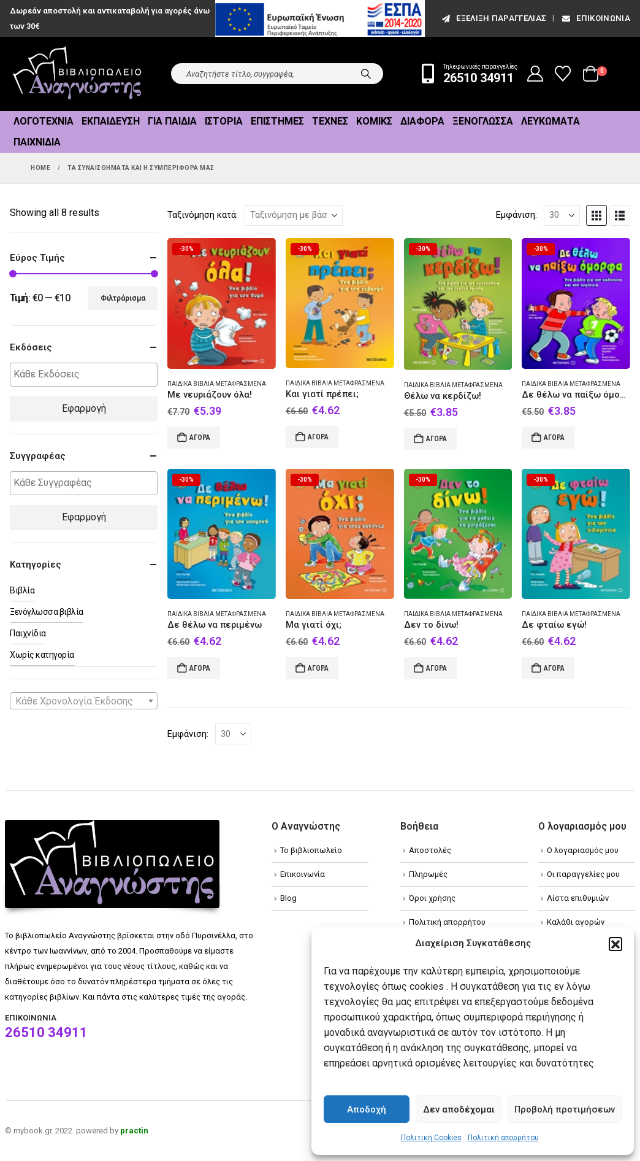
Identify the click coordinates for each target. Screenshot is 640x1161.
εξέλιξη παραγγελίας (493, 18)
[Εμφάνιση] (562, 215)
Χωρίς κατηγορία (42, 655)
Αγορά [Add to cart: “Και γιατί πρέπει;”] (318, 437)
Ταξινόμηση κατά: (202, 214)
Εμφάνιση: (516, 214)
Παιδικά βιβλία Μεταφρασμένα (216, 383)
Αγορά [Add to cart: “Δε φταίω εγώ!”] (554, 668)
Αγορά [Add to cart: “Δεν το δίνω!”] (436, 668)
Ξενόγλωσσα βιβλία (46, 612)
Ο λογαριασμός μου (583, 850)
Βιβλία (22, 590)
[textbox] (86, 375)
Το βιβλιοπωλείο (311, 850)
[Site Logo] (77, 74)
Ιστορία (224, 121)
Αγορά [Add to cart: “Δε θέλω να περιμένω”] (199, 668)
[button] (615, 944)
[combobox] (84, 700)
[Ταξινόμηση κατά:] (294, 215)
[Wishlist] (563, 74)
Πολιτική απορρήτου (503, 1137)
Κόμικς (374, 121)
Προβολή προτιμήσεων (564, 1109)
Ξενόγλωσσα (482, 121)
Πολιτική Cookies (431, 1137)
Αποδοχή (366, 1109)
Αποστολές (430, 850)
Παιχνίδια (37, 142)
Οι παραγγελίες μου (583, 874)
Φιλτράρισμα (123, 298)
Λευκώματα (550, 121)
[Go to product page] (221, 303)
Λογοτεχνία (43, 121)
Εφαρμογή (84, 408)
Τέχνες (330, 121)
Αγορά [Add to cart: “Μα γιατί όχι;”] (318, 668)
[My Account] (535, 74)
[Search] (366, 73)
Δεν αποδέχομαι (459, 1109)
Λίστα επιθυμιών (578, 898)
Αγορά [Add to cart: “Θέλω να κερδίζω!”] (436, 438)
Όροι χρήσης (432, 898)
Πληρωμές (428, 874)
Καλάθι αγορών (575, 922)
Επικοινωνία (595, 18)
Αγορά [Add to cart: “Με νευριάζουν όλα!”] (199, 437)
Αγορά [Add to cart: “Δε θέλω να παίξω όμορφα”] (554, 437)
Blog (288, 898)
